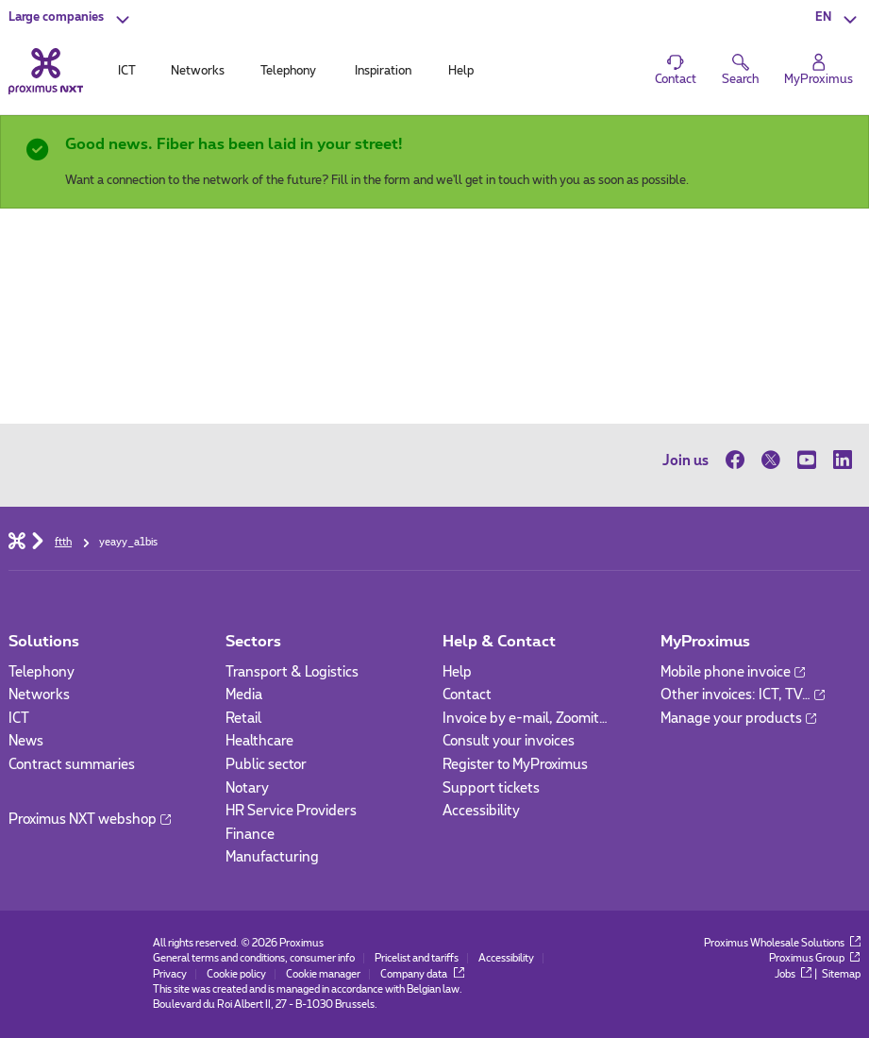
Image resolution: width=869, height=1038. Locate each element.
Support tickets (491, 788)
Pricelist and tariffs (417, 958)
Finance (250, 835)
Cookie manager (323, 974)
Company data (421, 974)
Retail (243, 719)
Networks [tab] (198, 71)
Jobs (793, 974)
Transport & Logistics (292, 672)
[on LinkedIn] (843, 460)
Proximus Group (815, 958)
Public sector (266, 765)
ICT (18, 719)
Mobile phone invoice (732, 672)
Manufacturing (272, 857)
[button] (70, 18)
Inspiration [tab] (383, 71)
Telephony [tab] (288, 71)
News (25, 741)
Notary (247, 788)
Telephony (41, 672)
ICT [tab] (127, 71)
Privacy (170, 974)
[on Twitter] (771, 460)
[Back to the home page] (45, 71)
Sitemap (841, 974)
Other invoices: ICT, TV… (742, 695)
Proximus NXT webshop (89, 819)
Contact (467, 695)
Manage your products (738, 719)
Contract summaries (71, 765)
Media (244, 695)
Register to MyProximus (515, 765)
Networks (39, 695)
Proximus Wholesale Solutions (782, 943)
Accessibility (481, 811)
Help (457, 672)
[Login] (819, 70)
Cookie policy (236, 974)
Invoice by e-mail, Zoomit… (525, 719)
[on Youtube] (807, 460)
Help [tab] (461, 71)
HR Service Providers (291, 811)
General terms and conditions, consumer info (254, 958)
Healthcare (259, 741)
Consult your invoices (509, 741)
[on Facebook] (739, 460)
